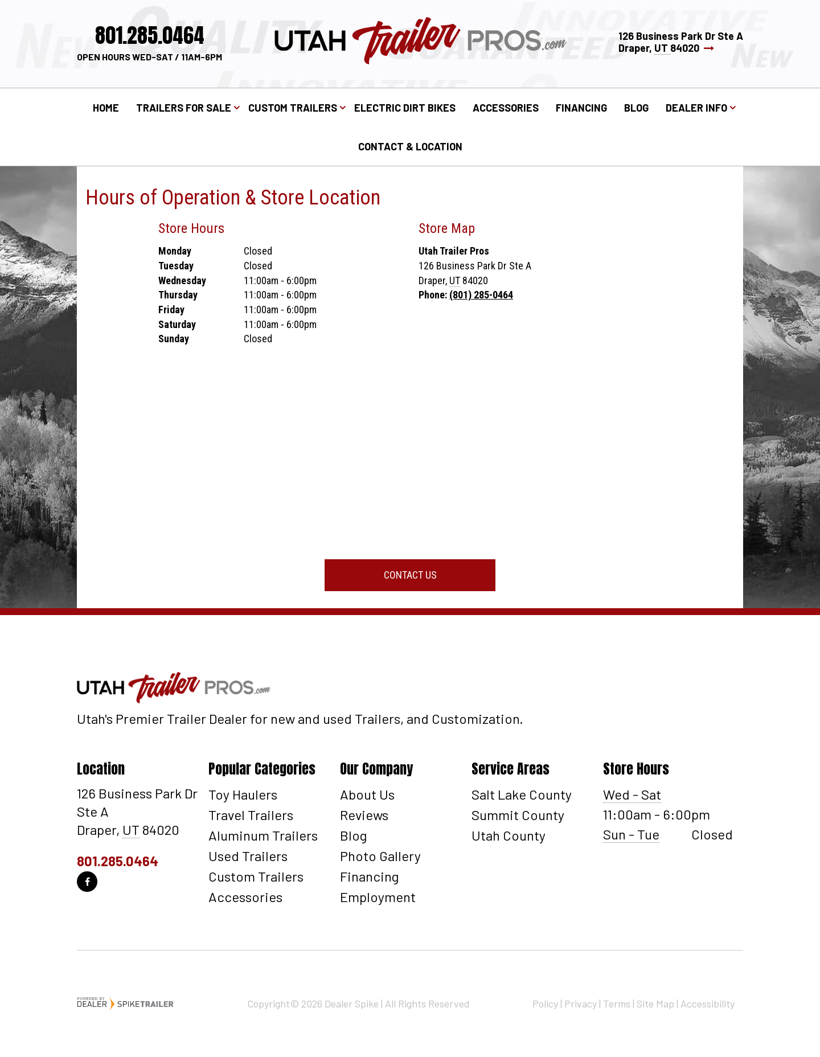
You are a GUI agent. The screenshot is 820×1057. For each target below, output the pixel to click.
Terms (616, 1003)
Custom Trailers (256, 876)
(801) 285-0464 (481, 295)
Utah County (509, 835)
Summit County (518, 814)
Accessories (506, 107)
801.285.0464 (117, 861)
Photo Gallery (380, 855)
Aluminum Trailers (263, 835)
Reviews (364, 814)
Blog (636, 107)
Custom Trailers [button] (292, 107)
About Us (367, 794)
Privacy (580, 1003)
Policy (545, 1003)
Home (106, 107)
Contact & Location (410, 146)
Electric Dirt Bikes (405, 107)
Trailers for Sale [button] (183, 107)
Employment (378, 896)
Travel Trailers (250, 814)
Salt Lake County (522, 794)
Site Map (655, 1003)
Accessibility (707, 1003)
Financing (581, 107)
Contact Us (410, 575)
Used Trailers (248, 855)
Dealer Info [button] (696, 107)
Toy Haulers (242, 794)
